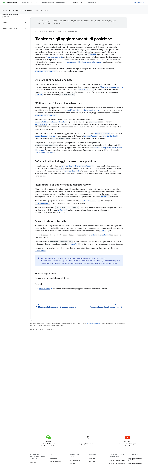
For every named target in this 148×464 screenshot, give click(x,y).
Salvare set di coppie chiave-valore (105, 263)
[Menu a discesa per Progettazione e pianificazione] (68, 2)
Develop (6, 10)
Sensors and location (37, 10)
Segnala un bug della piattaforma (135, 459)
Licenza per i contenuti (93, 323)
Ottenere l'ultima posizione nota (111, 87)
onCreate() (72, 244)
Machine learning (55, 461)
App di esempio (44, 289)
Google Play (91, 2)
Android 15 (92, 458)
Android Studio (138, 2)
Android (33, 462)
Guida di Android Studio (117, 460)
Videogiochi (54, 458)
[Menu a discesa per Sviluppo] (82, 2)
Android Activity (40, 251)
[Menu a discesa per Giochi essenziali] (37, 2)
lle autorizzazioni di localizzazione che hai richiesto (84, 62)
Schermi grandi (75, 460)
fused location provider (54, 57)
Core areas (18, 10)
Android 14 (92, 461)
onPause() (105, 197)
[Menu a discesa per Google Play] (99, 2)
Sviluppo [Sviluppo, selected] (76, 2)
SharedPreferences (48, 261)
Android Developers (41, 31)
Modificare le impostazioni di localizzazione (83, 110)
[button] (12, 22)
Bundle (103, 231)
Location (92, 55)
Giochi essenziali (28, 2)
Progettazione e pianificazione (53, 2)
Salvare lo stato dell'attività (45, 153)
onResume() (62, 210)
